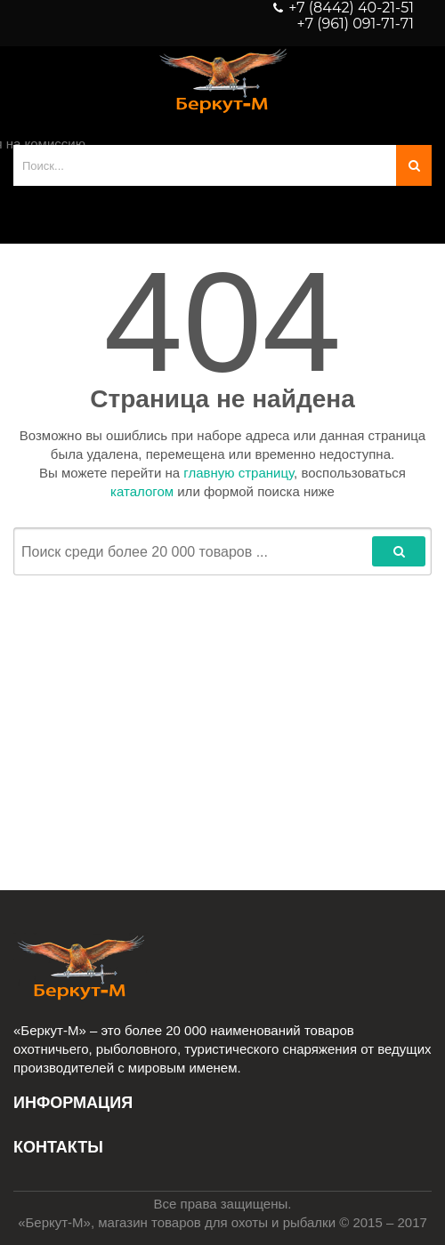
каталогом (142, 491)
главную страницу (238, 472)
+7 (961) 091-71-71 (355, 24)
